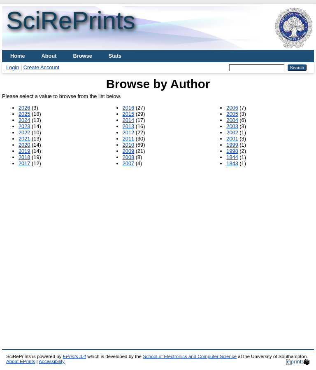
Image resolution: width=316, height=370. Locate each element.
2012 (128, 132)
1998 (232, 151)
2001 (232, 139)
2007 (128, 163)
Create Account (41, 67)
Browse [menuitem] (82, 56)
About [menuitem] (49, 56)
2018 (24, 157)
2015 (128, 114)
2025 (24, 114)
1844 (232, 157)
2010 (128, 145)
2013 (128, 126)
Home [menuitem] (17, 56)
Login (12, 67)
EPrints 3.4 (74, 356)
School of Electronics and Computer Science (190, 356)
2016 (128, 108)
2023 (24, 126)
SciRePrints (70, 20)
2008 (128, 157)
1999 (232, 145)
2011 (128, 139)
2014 (128, 120)
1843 (232, 163)
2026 (24, 108)
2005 (232, 114)
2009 (128, 151)
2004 (232, 120)
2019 (24, 151)
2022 (24, 132)
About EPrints (20, 361)
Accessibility (52, 361)
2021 (24, 139)
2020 (24, 145)
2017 (24, 163)
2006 (232, 108)
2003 (232, 126)
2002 (232, 132)
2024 (24, 120)
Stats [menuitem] (115, 56)
